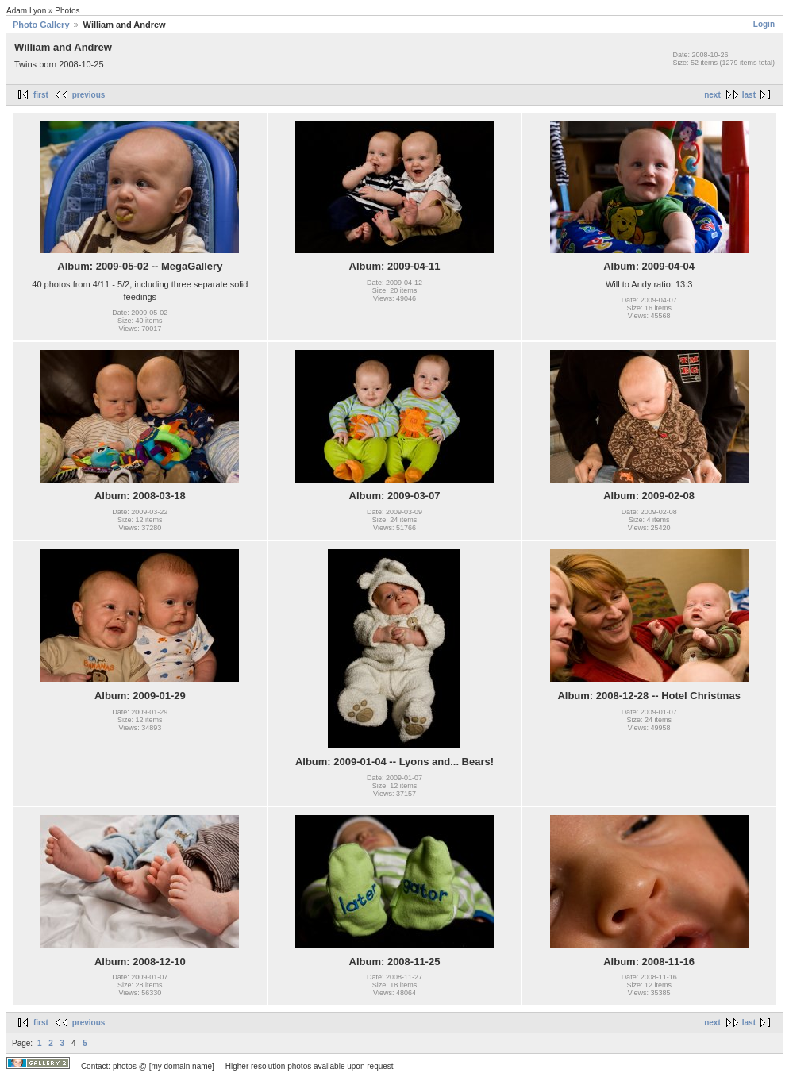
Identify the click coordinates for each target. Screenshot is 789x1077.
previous (89, 94)
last (749, 94)
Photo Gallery (41, 24)
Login (764, 24)
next (712, 94)
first (40, 94)
